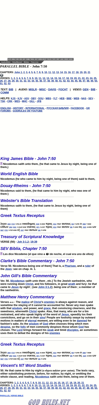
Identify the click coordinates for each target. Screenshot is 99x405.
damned (82, 320)
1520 (84, 227)
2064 (10, 227)
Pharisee (70, 265)
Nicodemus (17, 280)
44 (72, 81)
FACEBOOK (77, 108)
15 (65, 72)
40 (56, 81)
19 (81, 72)
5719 (13, 224)
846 (72, 224)
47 (84, 81)
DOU (41, 98)
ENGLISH (5, 108)
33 (29, 81)
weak (50, 329)
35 (36, 81)
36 (40, 81)
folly (23, 326)
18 (77, 72)
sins (42, 317)
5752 (6, 230)
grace (47, 308)
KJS (13, 98)
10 (45, 72)
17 (73, 72)
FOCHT (63, 89)
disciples (72, 329)
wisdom (17, 308)
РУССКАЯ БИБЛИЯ (58, 108)
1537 (22, 230)
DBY (33, 98)
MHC (24, 101)
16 (69, 72)
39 (52, 81)
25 (95, 78)
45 (76, 81)
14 (61, 72)
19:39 (33, 241)
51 (1, 83)
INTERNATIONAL (35, 108)
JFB (39, 101)
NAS (83, 98)
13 (57, 72)
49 (92, 81)
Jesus (15, 287)
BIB (11, 89)
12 (53, 72)
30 (17, 81)
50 (96, 81)
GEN (86, 89)
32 (25, 81)
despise (5, 326)
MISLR (33, 89)
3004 (9, 224)
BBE (69, 98)
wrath (71, 283)
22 (83, 78)
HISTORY (18, 108)
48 (88, 81)
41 (60, 81)
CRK (9, 101)
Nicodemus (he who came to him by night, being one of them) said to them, (49, 175)
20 (85, 72)
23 (87, 78)
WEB (76, 98)
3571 (38, 227)
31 (21, 81)
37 (44, 81)
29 (13, 81)
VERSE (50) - (49, 238)
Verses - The (49, 298)
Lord (20, 329)
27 (5, 81)
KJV (20, 98)
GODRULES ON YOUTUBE (28, 111)
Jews (8, 269)
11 (49, 72)
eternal (32, 320)
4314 (54, 224)
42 (64, 81)
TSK (2, 101)
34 (33, 81)
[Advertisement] (29, 29)
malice (25, 302)
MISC (42, 89)
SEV (90, 98)
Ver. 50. (49, 277)
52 (5, 83)
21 (89, 72)
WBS (48, 98)
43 (68, 81)
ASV (26, 98)
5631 (14, 227)
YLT (55, 98)
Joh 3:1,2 (23, 241)
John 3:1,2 (44, 287)
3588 (84, 224)
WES (17, 101)
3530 (37, 224)
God (45, 323)
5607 (2, 230)
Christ (29, 283)
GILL (32, 101)
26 (1, 81)
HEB (61, 98)
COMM (4, 92)
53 (9, 83)
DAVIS (52, 89)
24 (91, 78)
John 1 (18, 72)
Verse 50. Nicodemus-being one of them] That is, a (49, 262)
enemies (49, 302)
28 (9, 81)
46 (80, 81)
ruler (88, 265)
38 (48, 81)
